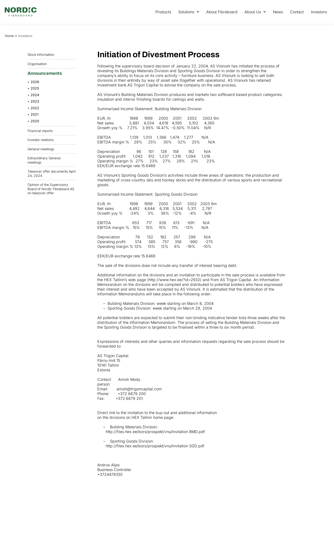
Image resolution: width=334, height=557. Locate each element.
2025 (35, 88)
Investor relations (41, 140)
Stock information (42, 54)
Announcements (46, 73)
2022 (35, 108)
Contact (297, 11)
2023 (35, 101)
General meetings (42, 148)
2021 (34, 114)
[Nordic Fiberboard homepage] (21, 11)
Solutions (188, 11)
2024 (35, 95)
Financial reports (41, 130)
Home (9, 36)
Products (163, 11)
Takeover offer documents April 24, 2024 (51, 173)
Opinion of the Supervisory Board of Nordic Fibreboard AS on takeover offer (51, 189)
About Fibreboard (221, 11)
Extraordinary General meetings (52, 160)
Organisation (38, 63)
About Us (255, 11)
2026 (35, 82)
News (278, 11)
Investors (319, 11)
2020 (35, 121)
